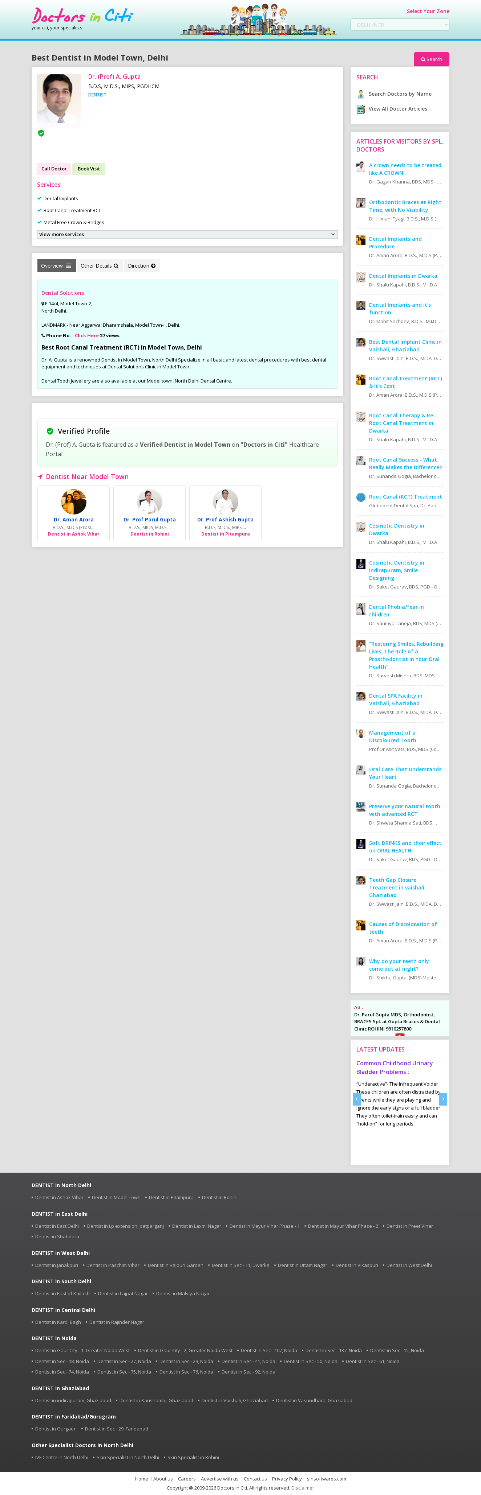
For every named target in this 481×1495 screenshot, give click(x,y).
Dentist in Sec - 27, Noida (124, 1361)
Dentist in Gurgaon (56, 1428)
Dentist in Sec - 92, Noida (248, 1371)
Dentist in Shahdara (57, 1236)
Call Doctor (54, 168)
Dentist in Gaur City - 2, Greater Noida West (185, 1350)
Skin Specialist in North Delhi (128, 1457)
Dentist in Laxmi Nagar (196, 1226)
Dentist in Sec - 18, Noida (62, 1361)
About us (163, 1479)
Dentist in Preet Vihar (410, 1226)
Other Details (99, 265)
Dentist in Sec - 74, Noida (62, 1371)
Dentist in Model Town (116, 1197)
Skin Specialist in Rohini (193, 1457)
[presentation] (357, 1099)
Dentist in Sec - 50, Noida (310, 1361)
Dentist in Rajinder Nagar (116, 1322)
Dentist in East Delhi (57, 1226)
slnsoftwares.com (326, 1479)
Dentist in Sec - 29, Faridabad (116, 1428)
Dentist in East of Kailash (62, 1293)
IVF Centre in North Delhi (61, 1457)
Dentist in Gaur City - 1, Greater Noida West (82, 1350)
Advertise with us (220, 1479)
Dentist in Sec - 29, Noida (186, 1361)
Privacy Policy (287, 1479)
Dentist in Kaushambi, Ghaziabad (156, 1400)
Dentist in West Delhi (409, 1265)
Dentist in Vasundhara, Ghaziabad (314, 1400)
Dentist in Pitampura (171, 1197)
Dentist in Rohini (220, 1197)
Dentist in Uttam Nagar (302, 1265)
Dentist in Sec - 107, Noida (269, 1350)
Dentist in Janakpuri (56, 1265)
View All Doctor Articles (391, 108)
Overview (56, 265)
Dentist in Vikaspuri (357, 1265)
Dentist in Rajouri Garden (175, 1265)
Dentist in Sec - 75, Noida (124, 1371)
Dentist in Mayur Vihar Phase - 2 (343, 1226)
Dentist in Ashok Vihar (59, 1197)
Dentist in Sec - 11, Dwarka (241, 1265)
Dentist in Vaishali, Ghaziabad (235, 1400)
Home (141, 1479)
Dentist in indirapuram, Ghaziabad (73, 1400)
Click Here (87, 335)
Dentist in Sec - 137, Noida (334, 1350)
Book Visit (89, 168)
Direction (141, 265)
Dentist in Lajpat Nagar (123, 1293)
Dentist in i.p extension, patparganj (125, 1226)
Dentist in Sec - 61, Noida (373, 1361)
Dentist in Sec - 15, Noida (397, 1350)
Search (431, 59)
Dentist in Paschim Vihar (113, 1265)
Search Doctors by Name (394, 93)
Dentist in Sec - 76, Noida (186, 1371)
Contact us (255, 1479)
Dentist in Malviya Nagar (183, 1293)
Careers (187, 1479)
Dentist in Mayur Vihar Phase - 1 (265, 1226)
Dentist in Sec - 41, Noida (248, 1361)
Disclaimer (302, 1487)
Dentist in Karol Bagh (58, 1322)
